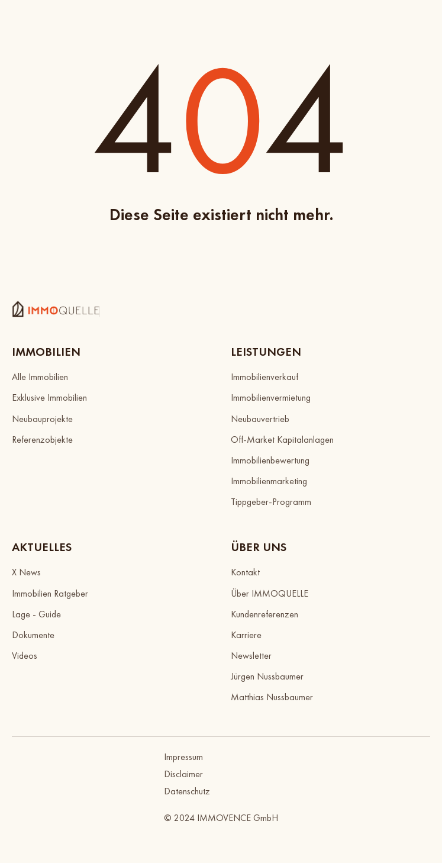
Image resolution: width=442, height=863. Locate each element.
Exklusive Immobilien (49, 397)
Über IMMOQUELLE (269, 593)
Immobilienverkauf (264, 377)
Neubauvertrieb (260, 419)
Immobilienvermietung (271, 397)
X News (26, 572)
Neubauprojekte (42, 419)
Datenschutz (187, 791)
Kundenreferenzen (264, 614)
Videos (24, 655)
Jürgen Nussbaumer (267, 676)
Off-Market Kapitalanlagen (282, 439)
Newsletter (251, 655)
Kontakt (245, 572)
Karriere (246, 635)
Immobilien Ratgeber (50, 593)
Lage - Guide (36, 614)
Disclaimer (183, 774)
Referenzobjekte (42, 439)
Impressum (183, 757)
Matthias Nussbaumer (272, 697)
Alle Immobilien (40, 377)
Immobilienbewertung (270, 460)
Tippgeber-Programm (271, 501)
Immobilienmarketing (269, 481)
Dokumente (33, 635)
